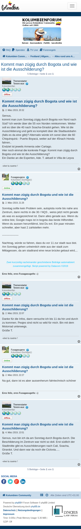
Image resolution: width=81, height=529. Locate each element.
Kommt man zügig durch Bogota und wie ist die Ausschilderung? (39, 67)
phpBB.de (35, 506)
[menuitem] (6, 50)
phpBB (18, 503)
